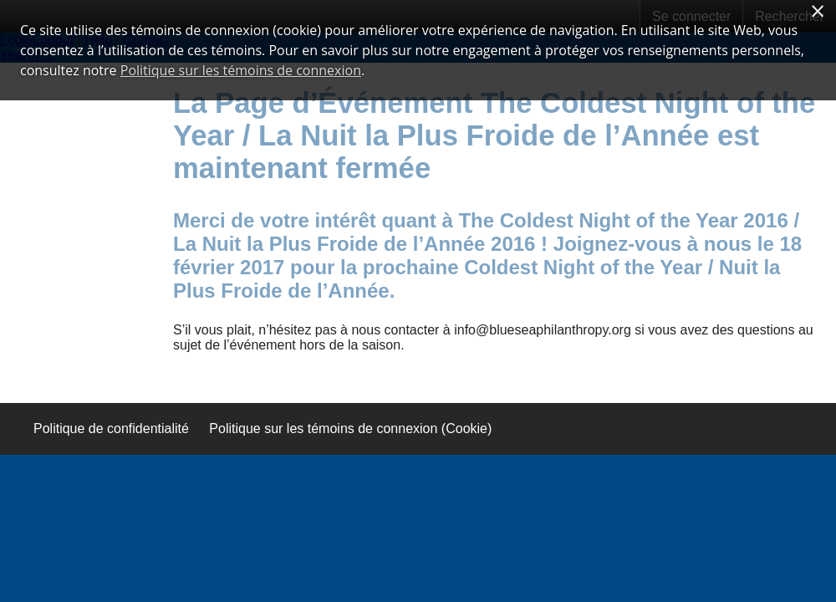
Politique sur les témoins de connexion (240, 70)
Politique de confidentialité (111, 428)
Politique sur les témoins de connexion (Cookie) (350, 428)
